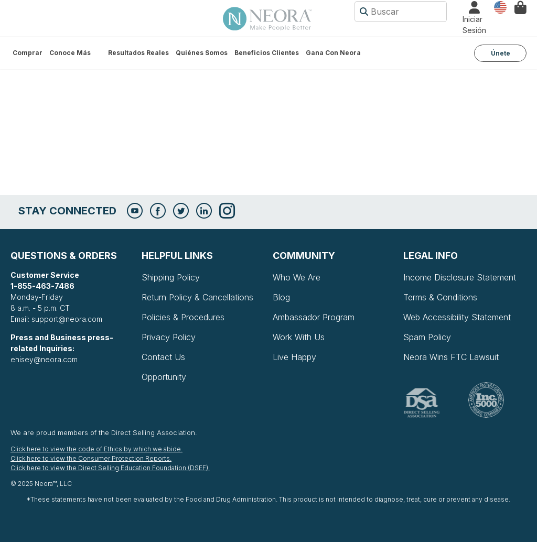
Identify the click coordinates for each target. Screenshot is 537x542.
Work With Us (299, 337)
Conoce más (70, 53)
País (500, 6)
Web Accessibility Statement (457, 317)
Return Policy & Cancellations (197, 297)
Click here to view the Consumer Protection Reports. (90, 458)
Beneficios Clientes (266, 53)
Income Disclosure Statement (459, 277)
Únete (500, 53)
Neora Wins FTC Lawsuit (451, 357)
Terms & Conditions (440, 297)
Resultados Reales (138, 53)
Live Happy (294, 357)
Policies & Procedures (183, 317)
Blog (281, 297)
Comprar (27, 53)
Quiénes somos (202, 53)
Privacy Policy (169, 337)
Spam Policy (427, 337)
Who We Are (296, 277)
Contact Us (163, 357)
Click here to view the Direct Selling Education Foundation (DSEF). (110, 468)
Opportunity (164, 377)
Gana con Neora (333, 53)
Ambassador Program (314, 317)
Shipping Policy (171, 277)
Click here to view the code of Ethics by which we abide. (96, 449)
